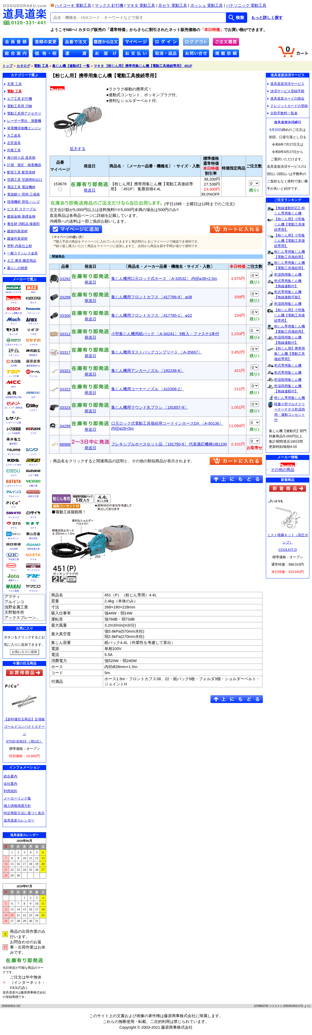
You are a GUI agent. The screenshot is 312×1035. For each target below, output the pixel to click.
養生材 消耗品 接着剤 (22, 224)
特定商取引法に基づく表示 (24, 813)
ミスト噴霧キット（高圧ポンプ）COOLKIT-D (287, 542)
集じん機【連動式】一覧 (71, 66)
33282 (65, 278)
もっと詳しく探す (267, 18)
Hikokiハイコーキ (14, 292)
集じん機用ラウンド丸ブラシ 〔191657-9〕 (149, 407)
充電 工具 (13, 84)
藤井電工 (13, 444)
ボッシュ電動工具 (13, 313)
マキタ (13, 302)
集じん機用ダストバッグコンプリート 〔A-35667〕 (156, 352)
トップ (7, 66)
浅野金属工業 (33, 549)
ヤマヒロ (33, 591)
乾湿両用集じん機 (288, 274)
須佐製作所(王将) (14, 397)
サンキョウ (13, 517)
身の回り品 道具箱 (19, 158)
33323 (65, 407)
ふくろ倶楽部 (13, 433)
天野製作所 (24, 612)
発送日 (90, 188)
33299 (65, 297)
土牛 (33, 397)
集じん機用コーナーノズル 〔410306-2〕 (147, 389)
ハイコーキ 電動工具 (73, 5)
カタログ (23, 66)
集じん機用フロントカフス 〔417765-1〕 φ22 (151, 315)
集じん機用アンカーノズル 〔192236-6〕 (147, 370)
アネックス (33, 323)
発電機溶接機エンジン (22, 128)
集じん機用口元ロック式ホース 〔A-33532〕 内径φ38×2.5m (164, 278)
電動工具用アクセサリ (22, 113)
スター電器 (33, 475)
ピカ (14, 507)
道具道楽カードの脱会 (285, 98)
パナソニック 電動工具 (246, 5)
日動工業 (33, 486)
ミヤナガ (33, 345)
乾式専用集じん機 (288, 365)
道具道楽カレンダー (19, 820)
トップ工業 (13, 376)
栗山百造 (33, 538)
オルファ (33, 465)
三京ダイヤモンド (13, 345)
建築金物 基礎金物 (19, 216)
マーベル (33, 376)
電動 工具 (41, 66)
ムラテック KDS (13, 465)
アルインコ (13, 496)
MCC (13, 387)
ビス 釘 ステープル (20, 209)
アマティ (24, 597)
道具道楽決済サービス (285, 84)
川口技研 (13, 549)
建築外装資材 (16, 238)
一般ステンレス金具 (21, 253)
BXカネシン (13, 538)
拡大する (77, 146)
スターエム (13, 355)
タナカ (13, 528)
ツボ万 (33, 334)
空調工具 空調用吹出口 (23, 180)
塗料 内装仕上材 (18, 246)
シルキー (33, 410)
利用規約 (10, 791)
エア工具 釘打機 (18, 99)
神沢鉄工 (33, 355)
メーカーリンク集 (17, 798)
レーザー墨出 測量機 (22, 121)
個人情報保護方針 (17, 806)
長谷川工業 (33, 496)
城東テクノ (13, 580)
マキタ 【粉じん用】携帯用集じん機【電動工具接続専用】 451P (143, 66)
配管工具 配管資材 (19, 172)
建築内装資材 (16, 231)
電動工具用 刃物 (18, 106)
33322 (65, 389)
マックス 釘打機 (109, 5)
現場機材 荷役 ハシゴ (22, 202)
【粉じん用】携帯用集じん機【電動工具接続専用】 (289, 353)
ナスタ (33, 559)
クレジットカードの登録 (287, 106)
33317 (65, 352)
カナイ (33, 528)
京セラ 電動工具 (172, 5)
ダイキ (33, 517)
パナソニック (33, 313)
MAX (33, 292)
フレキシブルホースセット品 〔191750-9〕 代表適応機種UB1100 (169, 444)
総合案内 (10, 776)
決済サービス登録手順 (285, 91)
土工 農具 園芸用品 (20, 261)
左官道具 (12, 143)
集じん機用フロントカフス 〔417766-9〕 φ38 (151, 297)
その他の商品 (282, 469)
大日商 (13, 366)
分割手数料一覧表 (282, 113)
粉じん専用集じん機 (289, 398)
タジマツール (13, 454)
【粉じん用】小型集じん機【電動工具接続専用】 (289, 224)
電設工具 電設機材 (19, 187)
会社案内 (10, 784)
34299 (65, 426)
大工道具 (12, 135)
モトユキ (13, 334)
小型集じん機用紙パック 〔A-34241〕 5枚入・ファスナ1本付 (165, 333)
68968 (65, 444)
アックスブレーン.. (24, 618)
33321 (65, 370)
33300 (65, 315)
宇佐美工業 (13, 559)
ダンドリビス (33, 570)
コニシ (13, 570)
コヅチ (33, 433)
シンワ (33, 454)
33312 (65, 334)
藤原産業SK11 (33, 366)
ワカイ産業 (13, 591)
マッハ (13, 323)
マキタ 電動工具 (140, 5)
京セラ (33, 302)
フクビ (33, 580)
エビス (13, 475)
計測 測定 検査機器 (22, 165)
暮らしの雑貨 (16, 268)
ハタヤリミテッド (13, 486)
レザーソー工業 (13, 423)
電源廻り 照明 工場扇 (22, 194)
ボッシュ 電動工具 (206, 5)
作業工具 (12, 150)
